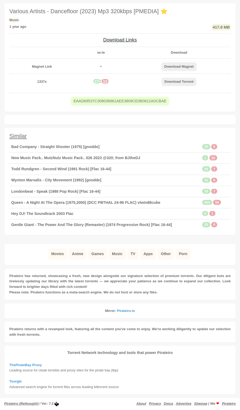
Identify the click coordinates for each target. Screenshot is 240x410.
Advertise (183, 404)
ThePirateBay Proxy (25, 365)
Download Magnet (179, 66)
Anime (77, 254)
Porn (183, 254)
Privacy (155, 404)
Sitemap (200, 404)
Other (166, 254)
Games (98, 254)
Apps (148, 254)
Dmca (168, 404)
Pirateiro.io (126, 311)
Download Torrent (179, 82)
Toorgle (15, 381)
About (141, 404)
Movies (57, 254)
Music (117, 254)
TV (133, 254)
